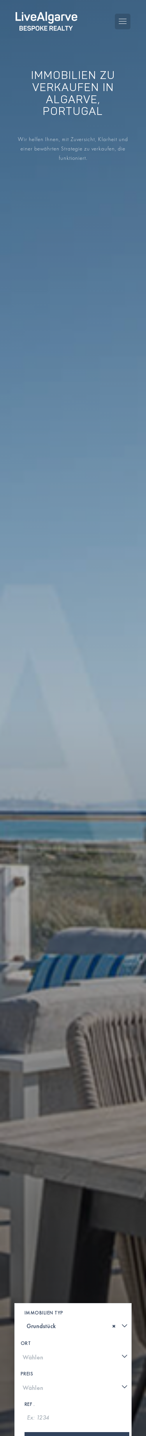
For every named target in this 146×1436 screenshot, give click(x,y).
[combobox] (77, 1326)
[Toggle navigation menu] (122, 21)
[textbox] (29, 1326)
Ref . (30, 1404)
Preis (27, 1373)
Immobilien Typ (44, 1312)
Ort (26, 1343)
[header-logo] (46, 21)
